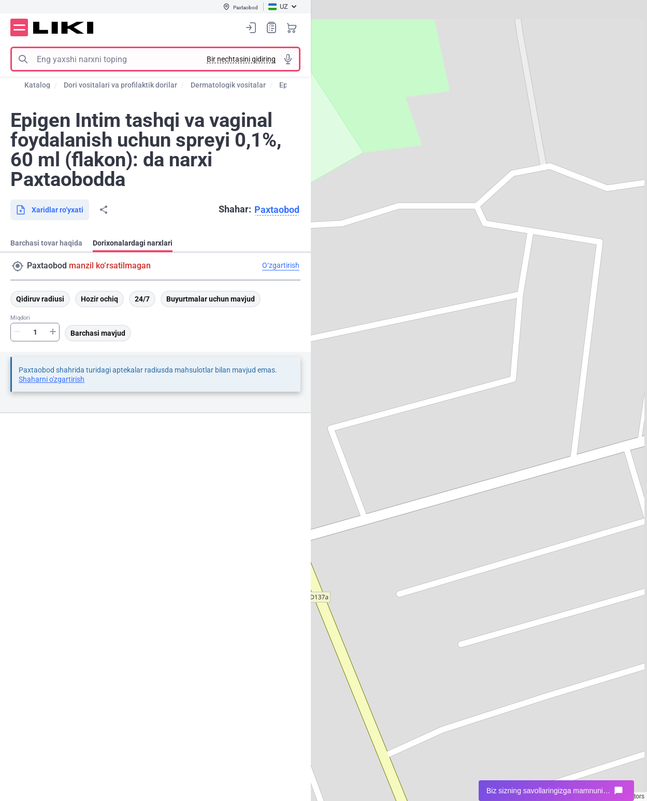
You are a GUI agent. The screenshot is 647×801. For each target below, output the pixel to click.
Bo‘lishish (103, 210)
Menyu (19, 27)
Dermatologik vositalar (228, 85)
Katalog (37, 85)
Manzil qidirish (17, 266)
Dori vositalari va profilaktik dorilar (120, 85)
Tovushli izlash (288, 59)
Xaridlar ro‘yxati (271, 27)
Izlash (22, 59)
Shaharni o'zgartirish (51, 379)
